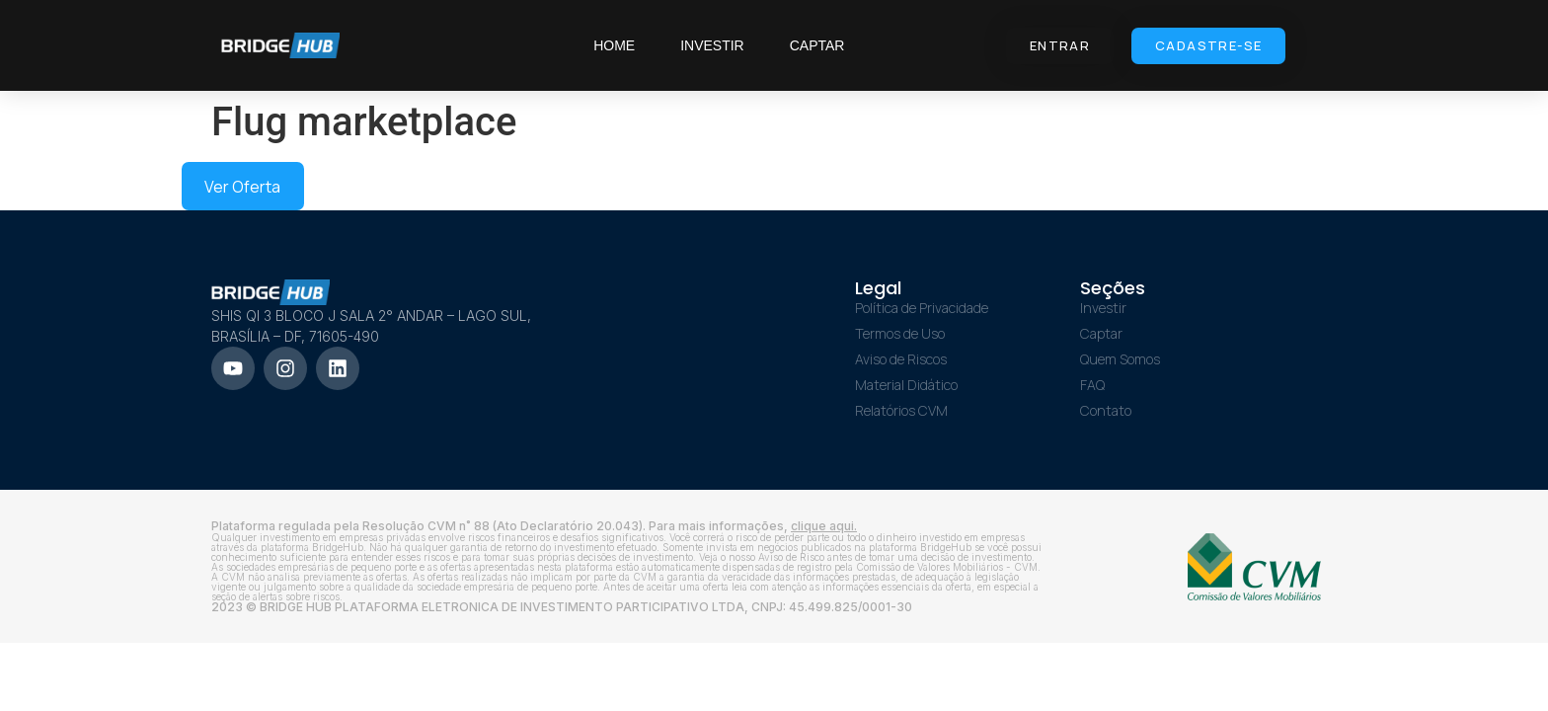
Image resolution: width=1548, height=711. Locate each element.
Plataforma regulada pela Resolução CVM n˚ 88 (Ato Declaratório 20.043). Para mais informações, (534, 525)
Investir (712, 45)
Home (614, 45)
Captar (817, 45)
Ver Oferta (242, 187)
